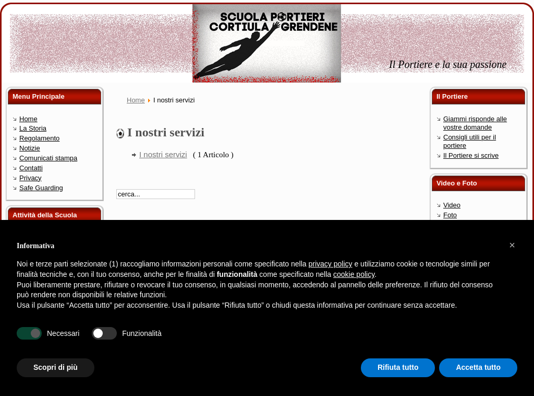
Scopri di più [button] (55, 367)
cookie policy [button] (353, 274)
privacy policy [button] (331, 264)
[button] (512, 245)
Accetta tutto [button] (478, 367)
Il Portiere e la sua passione (447, 64)
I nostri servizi (163, 154)
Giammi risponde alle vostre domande (475, 123)
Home (136, 100)
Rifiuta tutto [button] (398, 367)
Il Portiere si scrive (471, 155)
